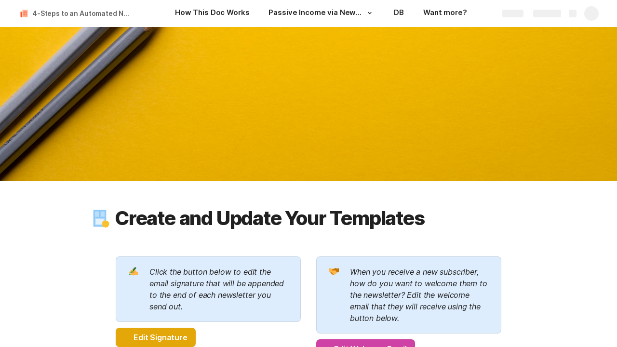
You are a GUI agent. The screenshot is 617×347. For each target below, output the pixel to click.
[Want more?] (445, 13)
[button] (370, 13)
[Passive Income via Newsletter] (321, 13)
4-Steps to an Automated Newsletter (83, 13)
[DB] (399, 13)
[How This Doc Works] (212, 13)
